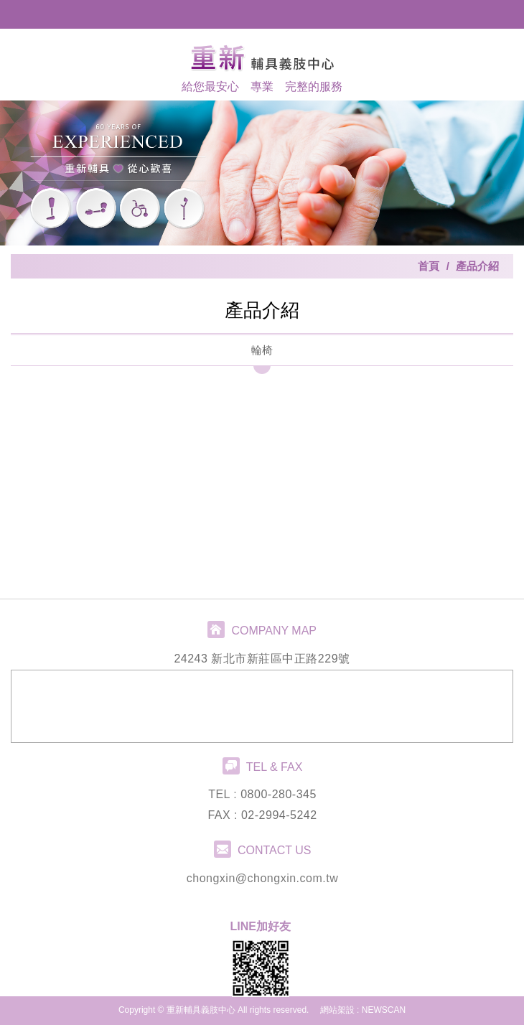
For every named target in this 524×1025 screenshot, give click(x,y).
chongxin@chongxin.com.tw (262, 878)
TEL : (224, 794)
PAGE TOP (262, 1010)
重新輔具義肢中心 (262, 58)
